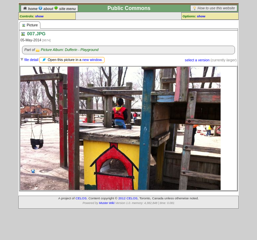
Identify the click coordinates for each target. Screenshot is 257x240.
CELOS (80, 198)
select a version (197, 60)
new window (91, 60)
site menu (65, 9)
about (46, 9)
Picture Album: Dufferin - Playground (69, 50)
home (30, 9)
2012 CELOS (128, 198)
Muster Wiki (106, 203)
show (39, 16)
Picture (30, 25)
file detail (31, 60)
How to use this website (216, 8)
